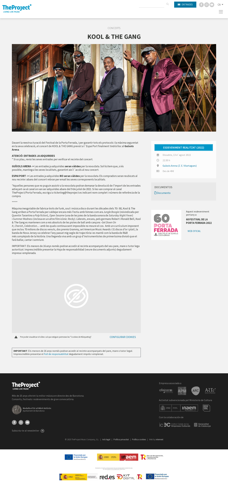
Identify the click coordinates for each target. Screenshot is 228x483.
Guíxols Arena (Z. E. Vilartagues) (180, 165)
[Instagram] (206, 4)
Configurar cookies (123, 337)
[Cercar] (167, 4)
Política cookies (139, 439)
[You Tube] (211, 4)
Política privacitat (121, 439)
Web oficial (194, 231)
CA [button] (219, 4)
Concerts (114, 28)
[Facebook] (201, 4)
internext (159, 439)
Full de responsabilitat (56, 354)
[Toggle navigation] (221, 11)
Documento (162, 193)
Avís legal (106, 439)
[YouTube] (27, 422)
